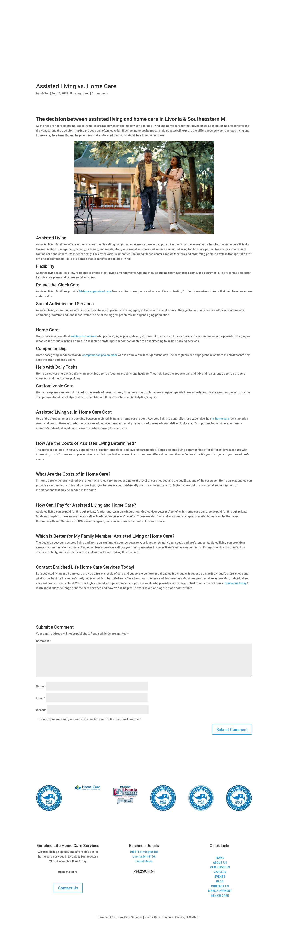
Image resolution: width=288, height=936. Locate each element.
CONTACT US (220, 886)
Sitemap (205, 917)
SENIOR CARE (220, 895)
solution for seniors (83, 336)
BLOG (220, 881)
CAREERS (220, 871)
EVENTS (220, 876)
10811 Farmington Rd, (144, 851)
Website (41, 710)
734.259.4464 (144, 871)
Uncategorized (80, 93)
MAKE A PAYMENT (220, 890)
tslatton (44, 93)
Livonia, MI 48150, (143, 856)
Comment (43, 641)
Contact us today (235, 583)
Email (40, 698)
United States (144, 861)
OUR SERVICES (220, 867)
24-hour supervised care (95, 291)
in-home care (220, 418)
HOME (220, 857)
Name (41, 686)
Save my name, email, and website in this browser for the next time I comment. (91, 719)
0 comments (100, 93)
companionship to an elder (99, 355)
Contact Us (68, 888)
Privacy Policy (86, 917)
